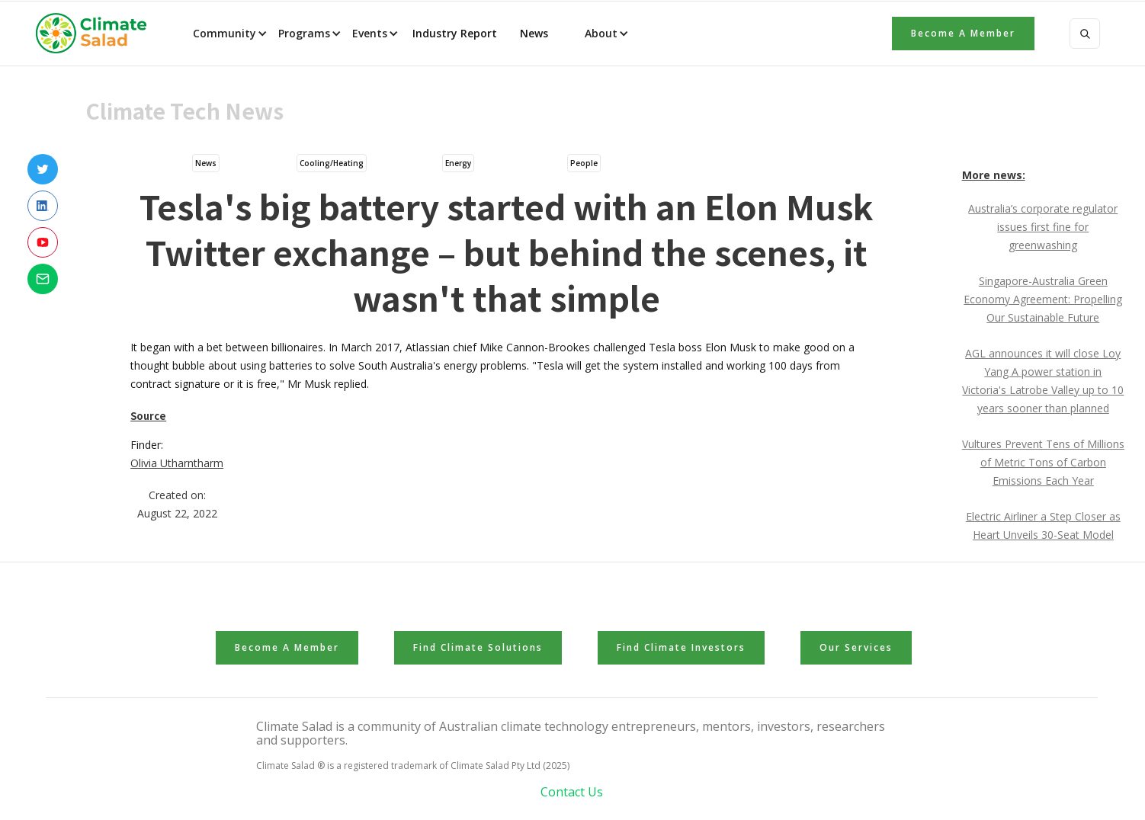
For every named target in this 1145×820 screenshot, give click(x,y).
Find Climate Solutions (478, 647)
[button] (228, 33)
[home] (96, 34)
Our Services (856, 647)
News (532, 33)
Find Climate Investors (681, 647)
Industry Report (454, 33)
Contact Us (571, 792)
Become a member (963, 33)
